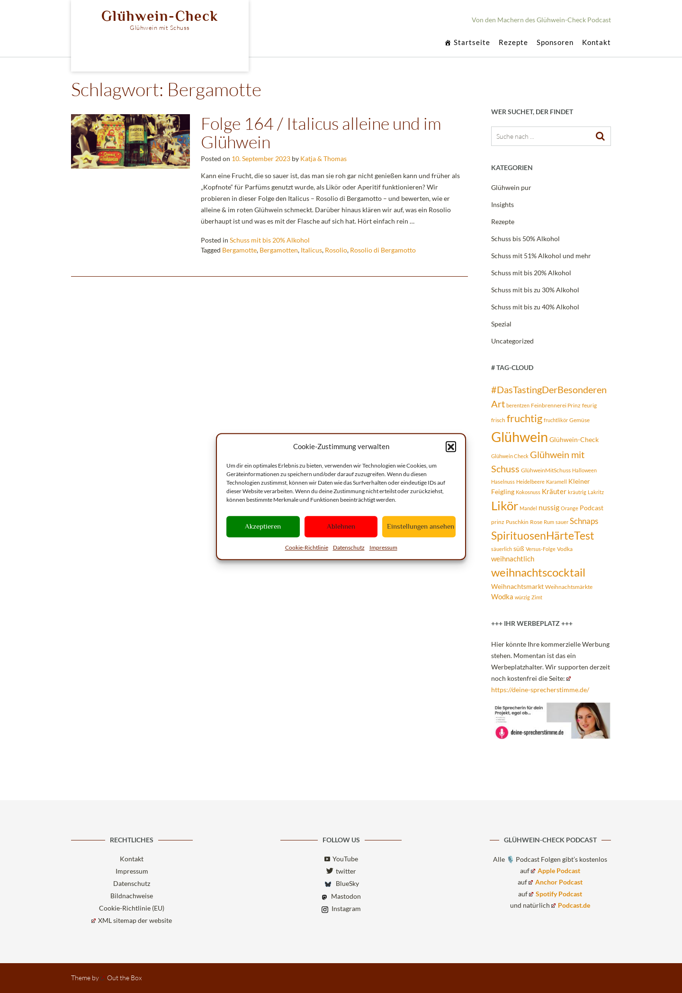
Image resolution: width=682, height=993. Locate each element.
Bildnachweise (131, 896)
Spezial (501, 324)
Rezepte (513, 43)
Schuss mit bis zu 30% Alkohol (535, 290)
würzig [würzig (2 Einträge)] (522, 597)
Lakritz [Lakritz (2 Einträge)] (596, 492)
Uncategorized (512, 341)
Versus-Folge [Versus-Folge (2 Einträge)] (541, 549)
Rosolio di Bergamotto (383, 250)
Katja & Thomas (323, 158)
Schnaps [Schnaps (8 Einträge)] (584, 521)
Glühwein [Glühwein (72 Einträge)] (519, 436)
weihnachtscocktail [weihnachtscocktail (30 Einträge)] (538, 572)
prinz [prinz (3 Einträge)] (497, 521)
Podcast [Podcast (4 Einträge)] (591, 508)
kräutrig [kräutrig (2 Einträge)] (577, 492)
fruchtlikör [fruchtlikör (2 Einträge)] (556, 420)
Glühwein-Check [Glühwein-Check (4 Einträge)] (574, 439)
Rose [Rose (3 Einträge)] (536, 521)
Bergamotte (239, 250)
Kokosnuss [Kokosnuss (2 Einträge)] (528, 492)
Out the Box (121, 978)
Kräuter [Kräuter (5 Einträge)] (554, 491)
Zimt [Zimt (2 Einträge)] (536, 597)
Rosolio (336, 250)
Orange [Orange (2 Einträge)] (569, 508)
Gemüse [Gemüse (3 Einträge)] (579, 420)
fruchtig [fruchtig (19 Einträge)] (524, 418)
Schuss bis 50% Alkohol (525, 239)
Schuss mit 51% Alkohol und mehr (541, 256)
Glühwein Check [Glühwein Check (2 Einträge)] (510, 456)
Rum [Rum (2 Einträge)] (549, 522)
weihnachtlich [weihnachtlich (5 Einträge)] (512, 558)
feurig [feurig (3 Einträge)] (589, 405)
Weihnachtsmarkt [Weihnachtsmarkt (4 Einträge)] (517, 586)
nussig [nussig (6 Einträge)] (548, 507)
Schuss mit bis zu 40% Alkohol (535, 307)
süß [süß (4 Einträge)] (518, 548)
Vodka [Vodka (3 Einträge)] (565, 548)
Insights (502, 204)
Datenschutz (349, 547)
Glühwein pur (511, 187)
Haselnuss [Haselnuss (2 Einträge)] (503, 481)
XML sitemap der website (131, 920)
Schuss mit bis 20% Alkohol (270, 240)
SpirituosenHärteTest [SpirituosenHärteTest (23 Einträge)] (542, 535)
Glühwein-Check (159, 16)
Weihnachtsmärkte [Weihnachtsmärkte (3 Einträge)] (568, 586)
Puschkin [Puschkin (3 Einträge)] (517, 521)
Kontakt (596, 43)
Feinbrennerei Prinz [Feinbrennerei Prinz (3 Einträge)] (556, 405)
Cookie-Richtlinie (306, 547)
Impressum (383, 547)
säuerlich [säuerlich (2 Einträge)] (501, 549)
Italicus (311, 250)
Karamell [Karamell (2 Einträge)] (556, 481)
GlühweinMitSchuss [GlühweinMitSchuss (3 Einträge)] (546, 470)
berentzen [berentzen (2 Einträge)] (517, 405)
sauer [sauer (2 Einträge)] (562, 522)
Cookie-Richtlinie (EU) (131, 908)
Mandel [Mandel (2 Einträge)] (528, 508)
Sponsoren (555, 43)
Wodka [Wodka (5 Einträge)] (502, 596)
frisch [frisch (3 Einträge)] (498, 420)
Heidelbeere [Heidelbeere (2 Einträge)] (530, 481)
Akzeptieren (263, 526)
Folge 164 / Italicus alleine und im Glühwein (321, 133)
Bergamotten (279, 250)
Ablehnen (341, 526)
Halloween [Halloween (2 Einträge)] (584, 470)
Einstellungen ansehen (420, 526)
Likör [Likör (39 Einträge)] (504, 505)
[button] (451, 446)
